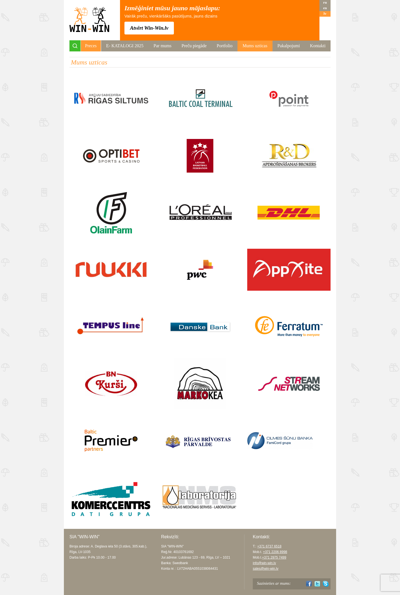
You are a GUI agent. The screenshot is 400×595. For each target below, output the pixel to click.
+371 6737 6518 (269, 546)
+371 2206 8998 (275, 552)
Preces (91, 45)
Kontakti (318, 45)
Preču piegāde (194, 45)
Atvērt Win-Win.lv (149, 28)
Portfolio (224, 45)
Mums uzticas (254, 45)
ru (325, 2)
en (325, 8)
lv (325, 13)
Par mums (162, 45)
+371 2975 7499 (274, 557)
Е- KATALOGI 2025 (125, 45)
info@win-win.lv (264, 563)
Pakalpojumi (289, 45)
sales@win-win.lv (265, 569)
